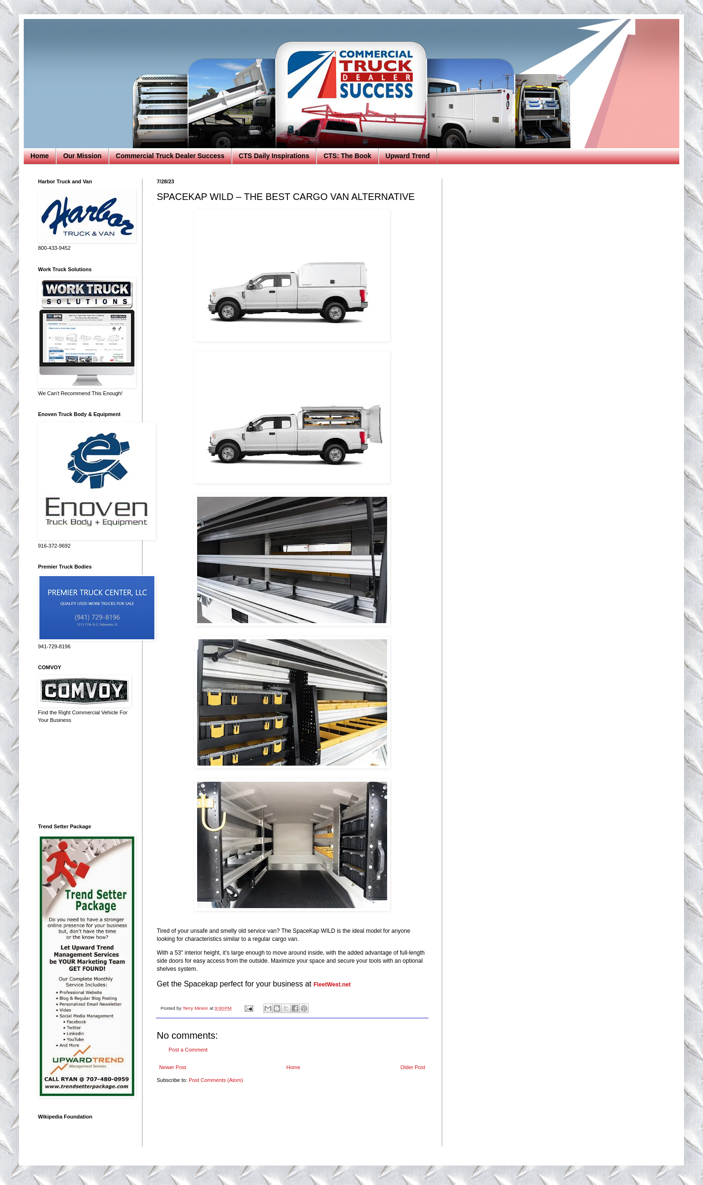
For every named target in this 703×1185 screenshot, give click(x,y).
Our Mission (82, 156)
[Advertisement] (83, 773)
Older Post (412, 1067)
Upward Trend (408, 156)
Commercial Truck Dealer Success (170, 156)
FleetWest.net (332, 984)
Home (39, 156)
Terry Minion (195, 1008)
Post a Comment (188, 1049)
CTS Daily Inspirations (274, 156)
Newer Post (172, 1067)
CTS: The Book (347, 156)
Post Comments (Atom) (216, 1080)
